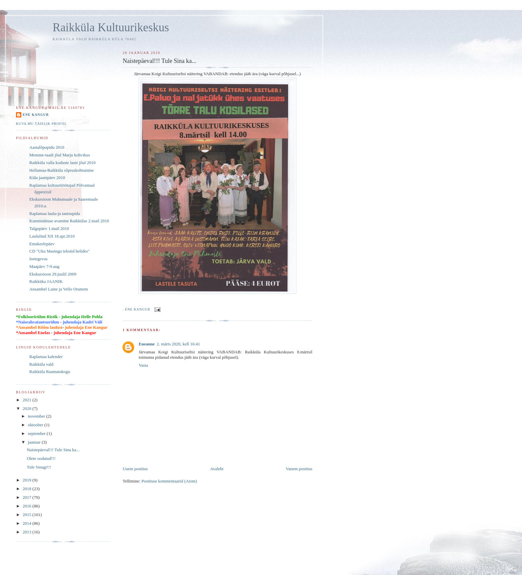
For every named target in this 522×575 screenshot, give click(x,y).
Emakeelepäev (42, 243)
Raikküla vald (41, 364)
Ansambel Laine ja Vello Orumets (58, 289)
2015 (27, 514)
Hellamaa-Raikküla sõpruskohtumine (61, 170)
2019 (27, 480)
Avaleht (216, 468)
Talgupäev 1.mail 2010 (49, 228)
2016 (27, 505)
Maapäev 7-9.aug (44, 266)
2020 (27, 408)
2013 (27, 531)
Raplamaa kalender (46, 356)
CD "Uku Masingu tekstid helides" (59, 251)
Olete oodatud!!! (41, 458)
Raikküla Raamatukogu (49, 371)
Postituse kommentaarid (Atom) (169, 481)
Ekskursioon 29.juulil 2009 (52, 274)
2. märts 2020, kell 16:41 (178, 343)
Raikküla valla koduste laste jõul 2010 (62, 162)
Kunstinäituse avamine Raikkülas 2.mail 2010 (69, 220)
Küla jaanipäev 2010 (47, 177)
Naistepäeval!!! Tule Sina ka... (53, 449)
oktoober (36, 424)
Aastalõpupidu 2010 (46, 147)
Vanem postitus (299, 468)
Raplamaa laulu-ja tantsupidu (54, 213)
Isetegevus (38, 258)
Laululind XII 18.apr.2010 (52, 236)
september (37, 433)
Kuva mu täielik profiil (41, 123)
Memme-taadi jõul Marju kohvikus (59, 154)
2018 (27, 488)
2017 (27, 497)
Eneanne (146, 343)
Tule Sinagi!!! (39, 467)
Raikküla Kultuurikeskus (111, 27)
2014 (27, 523)
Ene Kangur (36, 114)
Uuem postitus (135, 468)
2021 (27, 399)
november (37, 416)
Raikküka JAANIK (46, 281)
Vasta (143, 365)
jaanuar (35, 442)
